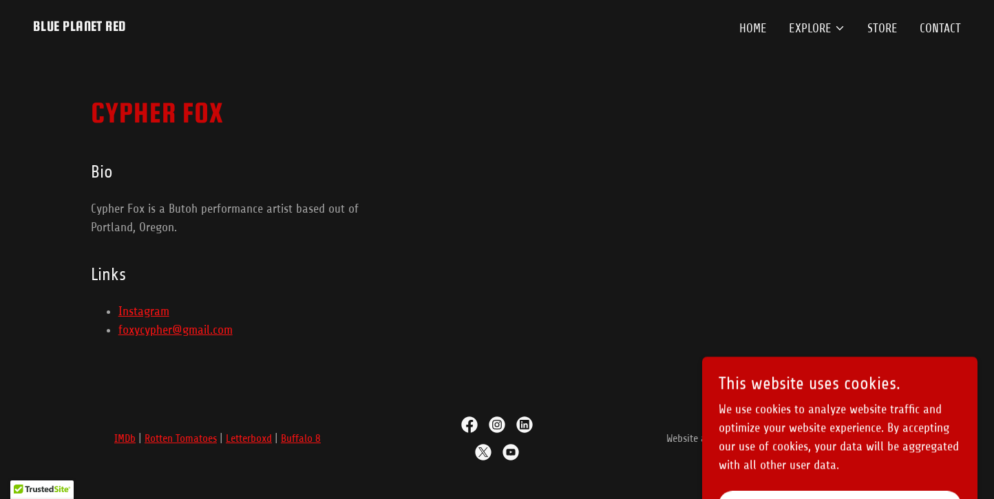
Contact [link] (940, 28)
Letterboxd (249, 438)
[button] (817, 28)
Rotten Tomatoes (181, 438)
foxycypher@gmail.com (175, 330)
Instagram (143, 311)
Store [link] (882, 28)
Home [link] (753, 28)
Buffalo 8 (301, 438)
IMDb (125, 438)
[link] (80, 27)
